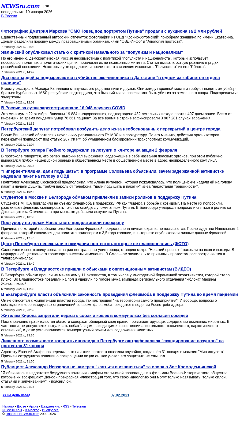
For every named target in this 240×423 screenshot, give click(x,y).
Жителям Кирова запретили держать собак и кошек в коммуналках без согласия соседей (94, 315)
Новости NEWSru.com (22, 414)
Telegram (79, 406)
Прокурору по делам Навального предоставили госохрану (62, 222)
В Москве (32, 410)
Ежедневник (50, 406)
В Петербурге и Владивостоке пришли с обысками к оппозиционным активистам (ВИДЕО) (96, 269)
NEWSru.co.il (12, 410)
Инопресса (50, 410)
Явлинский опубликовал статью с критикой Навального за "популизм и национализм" (92, 52)
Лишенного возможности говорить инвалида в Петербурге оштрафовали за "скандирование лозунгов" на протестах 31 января (112, 343)
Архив (33, 406)
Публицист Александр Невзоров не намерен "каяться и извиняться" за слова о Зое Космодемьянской (108, 367)
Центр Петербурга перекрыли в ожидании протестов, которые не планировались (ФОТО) (95, 243)
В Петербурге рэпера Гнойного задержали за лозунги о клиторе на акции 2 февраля (89, 150)
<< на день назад (16, 395)
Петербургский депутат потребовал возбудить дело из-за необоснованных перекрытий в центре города (111, 129)
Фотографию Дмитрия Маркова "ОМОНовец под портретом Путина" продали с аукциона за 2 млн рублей (111, 31)
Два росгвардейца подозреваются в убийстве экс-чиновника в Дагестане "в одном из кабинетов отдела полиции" (110, 80)
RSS (66, 406)
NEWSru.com (20, 6)
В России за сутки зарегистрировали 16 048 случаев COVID (63, 108)
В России (9, 16)
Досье (21, 406)
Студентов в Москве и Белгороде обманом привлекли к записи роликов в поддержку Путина (98, 197)
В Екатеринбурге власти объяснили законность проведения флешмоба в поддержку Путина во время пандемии (119, 294)
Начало (8, 406)
